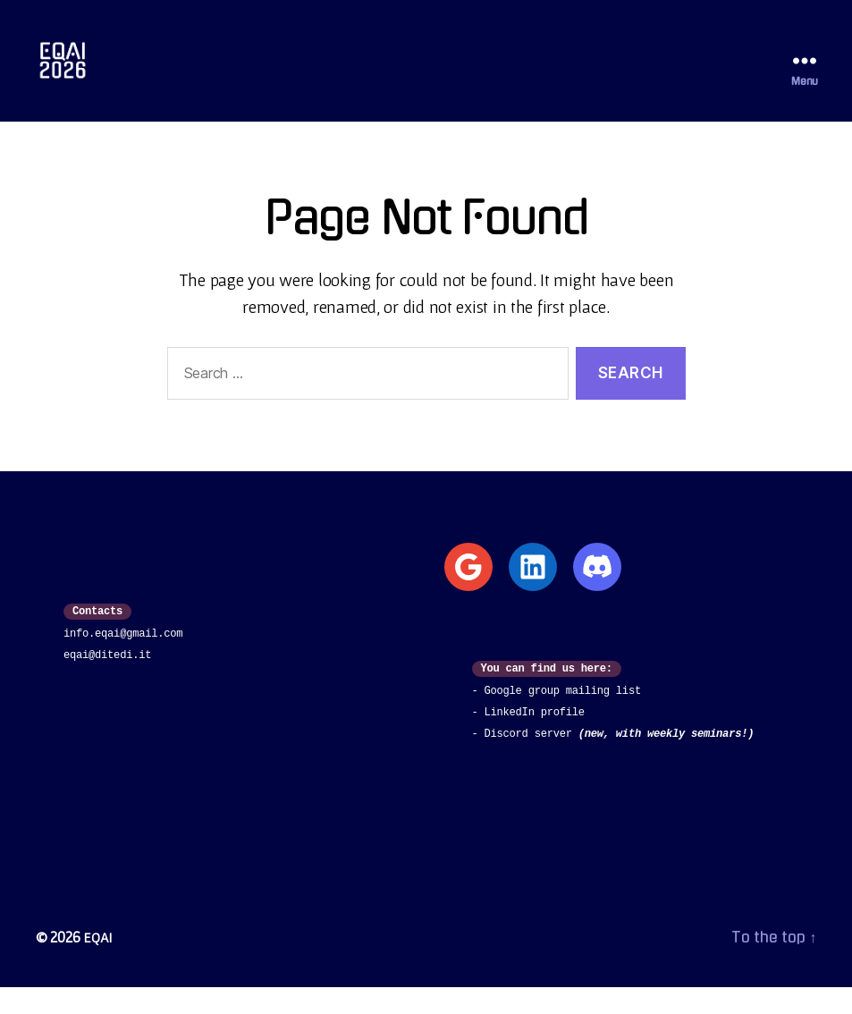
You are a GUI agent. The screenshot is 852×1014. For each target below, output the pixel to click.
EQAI (98, 963)
